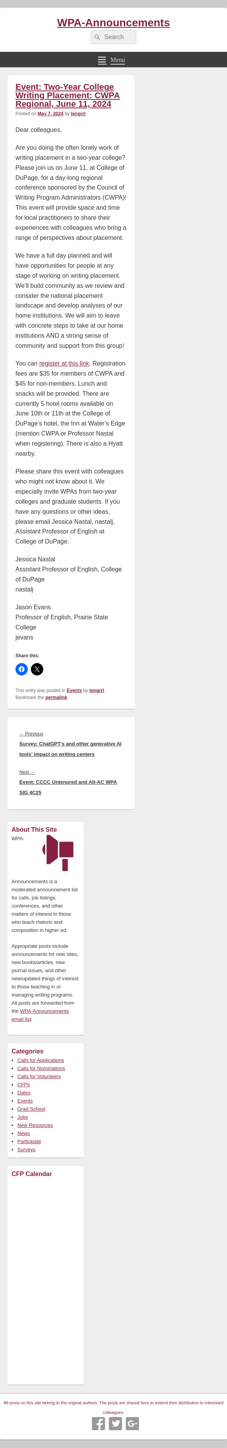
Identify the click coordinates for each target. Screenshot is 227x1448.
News (23, 1133)
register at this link (64, 363)
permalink (56, 697)
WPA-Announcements (113, 23)
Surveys (26, 1149)
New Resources (35, 1125)
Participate (29, 1141)
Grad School (31, 1109)
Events (74, 690)
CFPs (23, 1084)
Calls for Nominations (41, 1068)
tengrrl (78, 113)
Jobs (22, 1117)
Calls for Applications (40, 1060)
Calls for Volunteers (39, 1076)
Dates (23, 1093)
